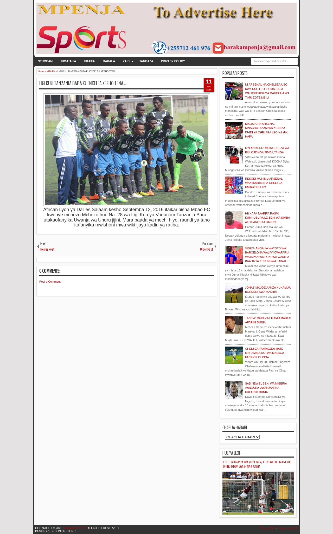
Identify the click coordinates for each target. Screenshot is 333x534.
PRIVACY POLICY (173, 61)
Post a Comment (50, 281)
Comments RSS (287, 528)
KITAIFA (89, 61)
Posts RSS (268, 528)
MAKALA (109, 61)
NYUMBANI (45, 61)
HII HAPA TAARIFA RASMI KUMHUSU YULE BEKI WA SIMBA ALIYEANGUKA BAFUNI (267, 218)
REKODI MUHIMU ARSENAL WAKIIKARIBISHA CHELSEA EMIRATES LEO (264, 183)
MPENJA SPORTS (74, 528)
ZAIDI (126, 61)
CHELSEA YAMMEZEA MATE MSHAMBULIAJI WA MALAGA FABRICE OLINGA (264, 353)
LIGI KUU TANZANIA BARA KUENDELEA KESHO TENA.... (82, 83)
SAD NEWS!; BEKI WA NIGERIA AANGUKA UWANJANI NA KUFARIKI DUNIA (266, 388)
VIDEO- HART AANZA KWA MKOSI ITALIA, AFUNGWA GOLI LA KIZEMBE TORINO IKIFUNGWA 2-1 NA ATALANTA (256, 464)
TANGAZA (146, 61)
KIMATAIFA (68, 61)
